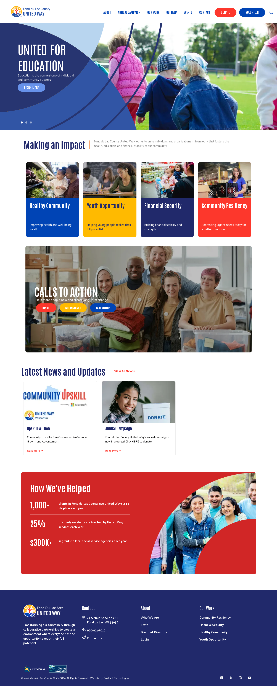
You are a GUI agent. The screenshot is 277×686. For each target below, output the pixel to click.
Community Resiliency (224, 205)
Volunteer (252, 12)
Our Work (153, 12)
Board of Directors (154, 632)
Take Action (103, 308)
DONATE (46, 308)
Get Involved (73, 308)
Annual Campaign (129, 12)
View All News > (124, 370)
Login (145, 639)
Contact (204, 12)
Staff (144, 624)
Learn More (31, 87)
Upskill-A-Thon (38, 428)
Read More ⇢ (35, 451)
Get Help (171, 12)
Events (188, 12)
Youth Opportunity (106, 205)
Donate (225, 12)
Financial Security (162, 205)
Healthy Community (50, 205)
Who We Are (150, 617)
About (107, 12)
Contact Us (94, 638)
